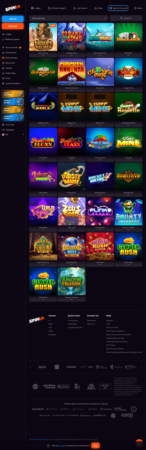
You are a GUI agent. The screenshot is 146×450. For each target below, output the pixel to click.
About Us (91, 324)
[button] (13, 124)
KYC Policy (110, 345)
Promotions (73, 320)
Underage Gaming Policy (117, 341)
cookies (62, 445)
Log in (12, 19)
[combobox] (13, 134)
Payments (91, 320)
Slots (50, 324)
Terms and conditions (115, 331)
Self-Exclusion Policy (115, 349)
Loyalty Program (75, 327)
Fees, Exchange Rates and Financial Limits (124, 352)
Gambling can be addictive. (39, 439)
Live (50, 327)
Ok (95, 445)
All (49, 320)
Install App (72, 324)
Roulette (52, 334)
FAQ (108, 324)
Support (109, 320)
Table (50, 331)
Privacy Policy (112, 327)
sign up (12, 26)
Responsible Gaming (115, 338)
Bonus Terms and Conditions (118, 334)
